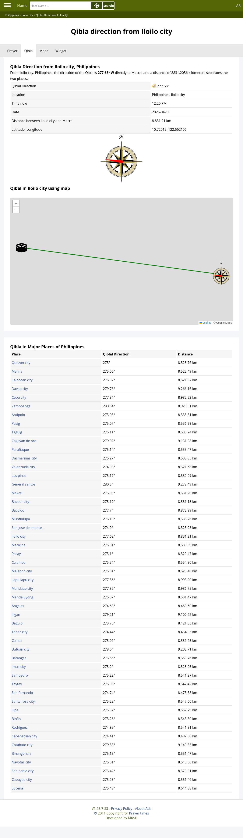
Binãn (16, 718)
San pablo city (23, 771)
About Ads (143, 808)
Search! (108, 6)
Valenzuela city (23, 467)
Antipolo (18, 414)
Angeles (18, 606)
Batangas (19, 658)
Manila (17, 371)
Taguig (17, 432)
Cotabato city (22, 744)
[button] (221, 274)
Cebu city (19, 397)
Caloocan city (22, 380)
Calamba (18, 562)
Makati (17, 493)
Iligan (16, 614)
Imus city (19, 666)
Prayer (12, 51)
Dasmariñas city (24, 458)
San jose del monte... (28, 527)
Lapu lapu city (23, 579)
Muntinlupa (21, 519)
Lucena (17, 788)
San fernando (22, 692)
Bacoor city (20, 501)
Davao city (20, 388)
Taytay (17, 684)
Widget (60, 51)
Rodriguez (20, 727)
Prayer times (139, 813)
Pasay (16, 553)
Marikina (18, 545)
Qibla (28, 51)
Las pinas (19, 475)
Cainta (17, 640)
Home (22, 5)
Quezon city (21, 362)
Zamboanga (21, 406)
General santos (23, 484)
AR (238, 5)
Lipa (15, 710)
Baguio (17, 623)
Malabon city (22, 571)
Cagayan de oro (24, 440)
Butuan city (20, 649)
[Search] (60, 5)
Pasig (16, 423)
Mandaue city (22, 588)
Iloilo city (18, 536)
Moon (44, 51)
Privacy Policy (121, 808)
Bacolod (18, 510)
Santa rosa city (23, 701)
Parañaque (20, 449)
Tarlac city (19, 632)
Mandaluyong (22, 597)
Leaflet (205, 323)
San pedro (20, 675)
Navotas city (21, 762)
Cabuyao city (22, 779)
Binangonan (21, 753)
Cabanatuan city (24, 736)
